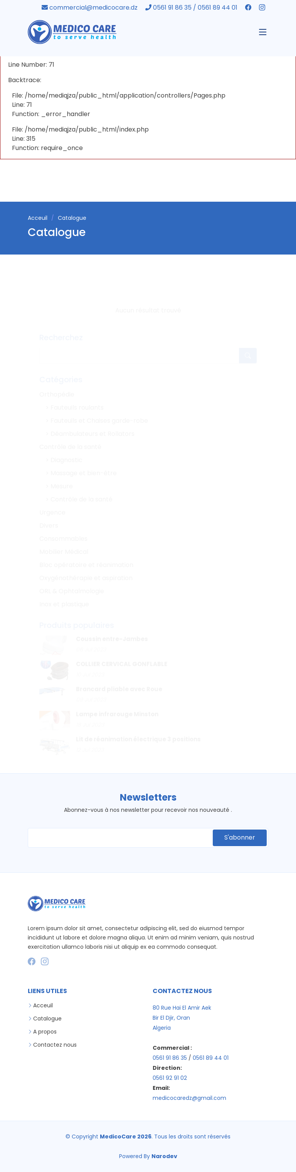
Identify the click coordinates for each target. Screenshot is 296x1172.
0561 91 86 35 (170, 1058)
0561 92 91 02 (170, 1078)
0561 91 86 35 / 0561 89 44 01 (192, 7)
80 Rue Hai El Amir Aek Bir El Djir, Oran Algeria (182, 1018)
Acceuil (37, 218)
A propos (45, 1031)
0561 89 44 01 (211, 1058)
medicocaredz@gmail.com (189, 1098)
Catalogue (47, 1018)
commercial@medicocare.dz (90, 7)
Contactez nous (55, 1044)
